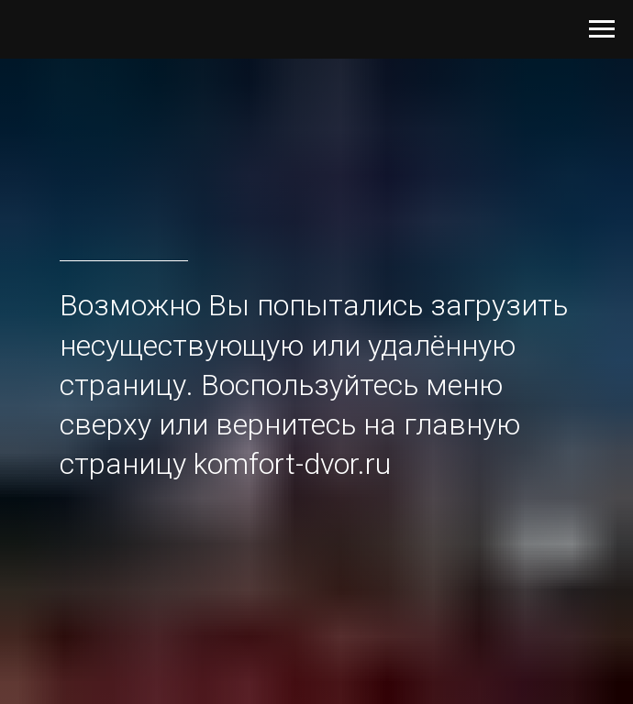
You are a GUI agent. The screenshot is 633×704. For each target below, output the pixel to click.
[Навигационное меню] (602, 29)
